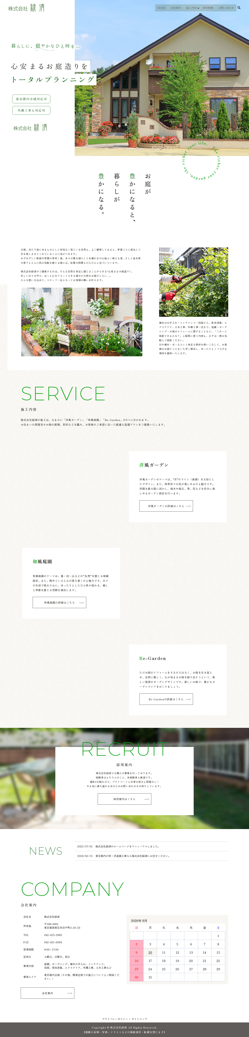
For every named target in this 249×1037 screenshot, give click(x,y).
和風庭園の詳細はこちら (59, 602)
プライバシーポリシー (115, 1019)
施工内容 (191, 7)
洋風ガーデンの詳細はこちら (166, 506)
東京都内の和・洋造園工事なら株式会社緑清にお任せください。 (133, 856)
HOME (161, 7)
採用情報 (208, 7)
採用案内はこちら (124, 799)
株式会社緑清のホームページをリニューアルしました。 (127, 846)
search (239, 7)
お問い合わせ (226, 7)
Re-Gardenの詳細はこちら (166, 699)
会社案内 (175, 7)
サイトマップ (139, 1019)
